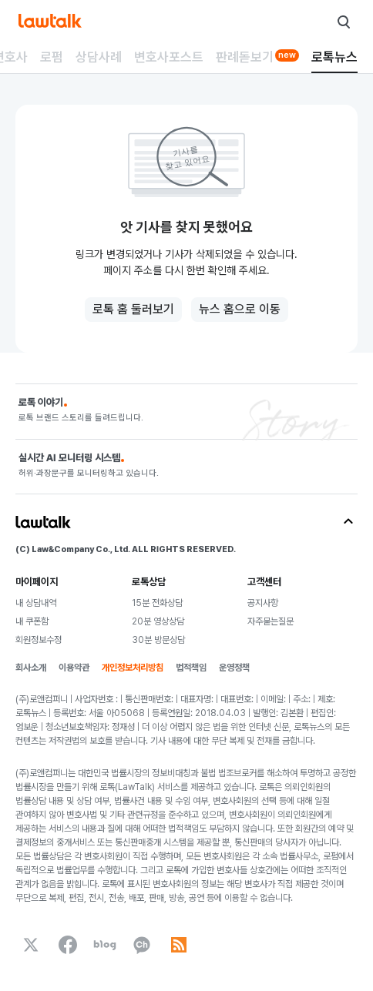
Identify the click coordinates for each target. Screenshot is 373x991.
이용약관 (74, 667)
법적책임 (191, 667)
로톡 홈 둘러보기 (133, 309)
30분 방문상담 (158, 639)
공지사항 (262, 603)
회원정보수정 (38, 639)
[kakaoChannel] (141, 944)
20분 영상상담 (158, 621)
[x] (30, 944)
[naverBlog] (104, 944)
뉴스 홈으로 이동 (240, 309)
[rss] (178, 944)
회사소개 (30, 667)
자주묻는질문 (270, 621)
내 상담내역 (35, 603)
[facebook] (67, 944)
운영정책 (234, 667)
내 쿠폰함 (32, 621)
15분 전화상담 (157, 603)
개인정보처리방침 (132, 667)
